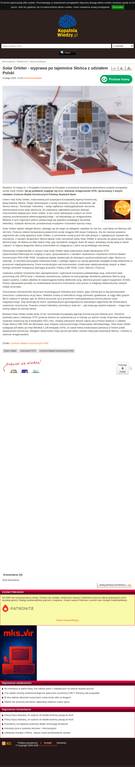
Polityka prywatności (28, 743)
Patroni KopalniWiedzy (67, 620)
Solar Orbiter (10, 351)
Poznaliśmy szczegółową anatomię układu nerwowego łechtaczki (36, 724)
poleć (130, 368)
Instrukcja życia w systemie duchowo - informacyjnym (30, 728)
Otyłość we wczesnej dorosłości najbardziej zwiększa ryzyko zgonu (37, 702)
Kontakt (48, 743)
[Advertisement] (67, 415)
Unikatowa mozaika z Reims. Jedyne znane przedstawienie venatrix (37, 733)
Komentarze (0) (12, 574)
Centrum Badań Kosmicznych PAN (29, 343)
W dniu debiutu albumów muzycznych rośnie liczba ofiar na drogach (37, 697)
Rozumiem (118, 7)
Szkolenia (61, 743)
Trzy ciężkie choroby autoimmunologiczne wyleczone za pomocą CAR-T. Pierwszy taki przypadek (52, 693)
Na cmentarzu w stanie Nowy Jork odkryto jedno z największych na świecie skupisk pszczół (49, 688)
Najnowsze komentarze (16, 709)
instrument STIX (28, 351)
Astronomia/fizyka (33, 78)
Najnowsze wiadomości (17, 683)
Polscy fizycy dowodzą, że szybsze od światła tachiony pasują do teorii (38, 715)
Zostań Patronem (13, 592)
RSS (9, 743)
